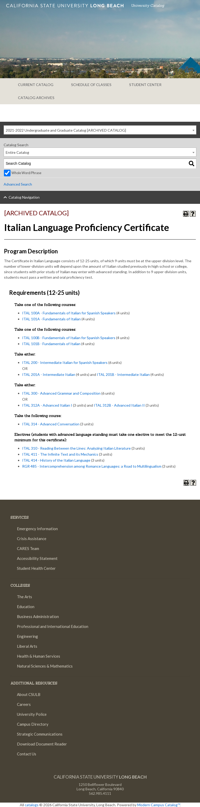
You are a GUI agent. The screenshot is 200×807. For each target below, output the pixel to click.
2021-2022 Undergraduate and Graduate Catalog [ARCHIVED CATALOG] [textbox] (66, 130)
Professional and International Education (52, 626)
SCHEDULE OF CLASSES (91, 84)
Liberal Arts (27, 646)
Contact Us (26, 754)
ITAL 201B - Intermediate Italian (123, 374)
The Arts (24, 596)
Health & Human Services (38, 656)
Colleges (20, 585)
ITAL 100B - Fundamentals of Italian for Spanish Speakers (68, 337)
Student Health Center (36, 568)
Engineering (27, 636)
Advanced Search (18, 184)
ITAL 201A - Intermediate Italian (48, 374)
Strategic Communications (40, 734)
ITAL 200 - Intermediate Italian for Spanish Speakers (65, 362)
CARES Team (28, 548)
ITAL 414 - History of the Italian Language (56, 460)
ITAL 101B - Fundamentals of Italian (51, 343)
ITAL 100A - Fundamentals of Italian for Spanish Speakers (69, 313)
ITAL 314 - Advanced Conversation (50, 424)
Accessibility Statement (37, 558)
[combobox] (100, 129)
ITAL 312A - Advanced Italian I (47, 405)
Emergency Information (37, 528)
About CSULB (28, 694)
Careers (23, 704)
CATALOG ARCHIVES (36, 97)
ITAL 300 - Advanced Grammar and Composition (61, 393)
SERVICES (19, 517)
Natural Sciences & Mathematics (45, 666)
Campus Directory (32, 724)
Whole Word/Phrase (26, 173)
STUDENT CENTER (145, 84)
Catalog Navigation (24, 197)
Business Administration (38, 616)
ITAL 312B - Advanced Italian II (119, 405)
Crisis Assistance (31, 538)
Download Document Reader (42, 744)
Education (25, 606)
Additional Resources (33, 683)
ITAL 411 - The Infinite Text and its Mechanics (60, 454)
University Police (32, 714)
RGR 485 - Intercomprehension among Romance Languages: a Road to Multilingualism (91, 466)
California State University (100, 777)
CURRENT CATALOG (35, 84)
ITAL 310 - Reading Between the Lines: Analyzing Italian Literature (76, 448)
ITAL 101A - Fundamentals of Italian (51, 319)
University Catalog (147, 5)
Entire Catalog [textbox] (17, 152)
